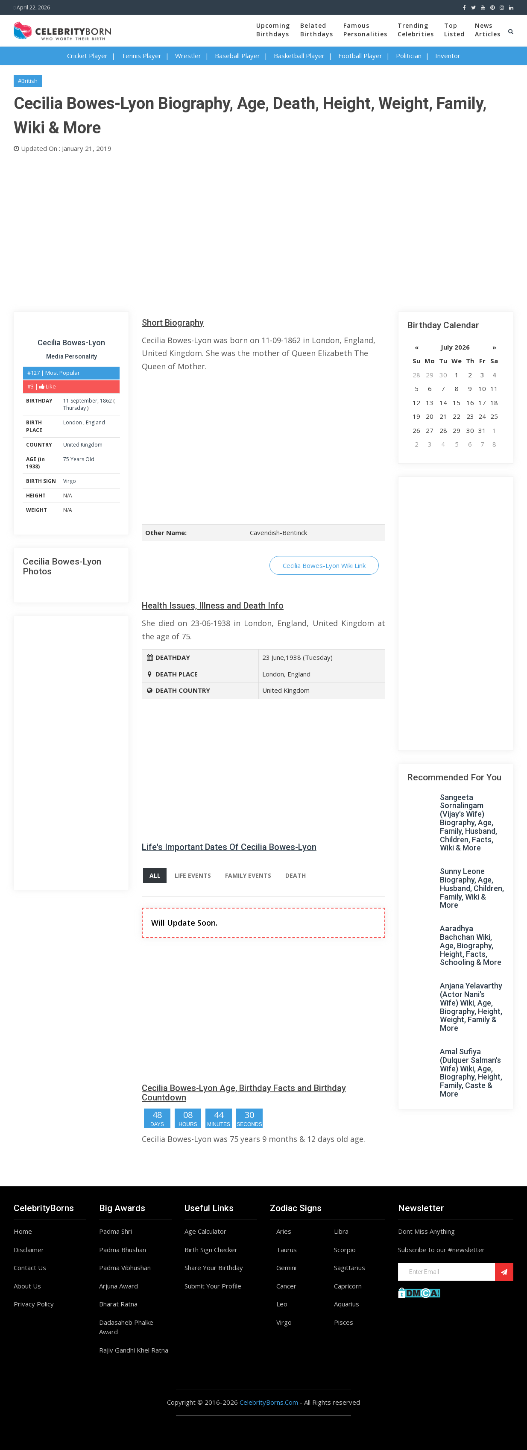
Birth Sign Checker (210, 1249)
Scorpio (345, 1249)
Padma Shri (115, 1231)
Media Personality (71, 356)
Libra (341, 1231)
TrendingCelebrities (416, 29)
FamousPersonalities (365, 29)
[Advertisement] (263, 230)
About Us (27, 1286)
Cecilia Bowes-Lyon (71, 342)
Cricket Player (87, 55)
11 (66, 400)
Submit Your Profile (212, 1286)
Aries (283, 1231)
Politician (409, 55)
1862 (106, 400)
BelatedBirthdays (316, 29)
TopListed (454, 29)
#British (28, 81)
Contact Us (30, 1267)
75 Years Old (78, 459)
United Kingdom (82, 444)
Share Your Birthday (213, 1267)
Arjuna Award (118, 1286)
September (83, 400)
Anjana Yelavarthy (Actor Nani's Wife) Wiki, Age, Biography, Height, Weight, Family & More (471, 1006)
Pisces (343, 1322)
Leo (281, 1304)
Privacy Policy (34, 1304)
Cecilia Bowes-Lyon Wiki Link (324, 565)
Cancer (286, 1286)
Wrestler (188, 55)
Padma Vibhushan (125, 1267)
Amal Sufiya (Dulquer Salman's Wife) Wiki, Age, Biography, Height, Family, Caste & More (471, 1072)
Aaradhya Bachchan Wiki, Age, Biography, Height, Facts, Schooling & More (470, 945)
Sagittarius (349, 1267)
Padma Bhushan (122, 1249)
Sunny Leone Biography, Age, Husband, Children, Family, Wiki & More (472, 888)
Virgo (69, 481)
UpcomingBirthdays (273, 29)
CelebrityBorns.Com (269, 1402)
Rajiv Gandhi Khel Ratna (133, 1350)
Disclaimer (29, 1249)
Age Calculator (205, 1231)
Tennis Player (141, 55)
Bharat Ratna (118, 1304)
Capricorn (348, 1286)
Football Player (360, 55)
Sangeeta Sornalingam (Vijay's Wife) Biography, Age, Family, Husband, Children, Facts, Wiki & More (468, 823)
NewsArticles (488, 29)
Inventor (447, 55)
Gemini (286, 1267)
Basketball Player (299, 55)
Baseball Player (237, 55)
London (73, 422)
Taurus (286, 1249)
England (95, 422)
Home (23, 1231)
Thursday (74, 408)
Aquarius (346, 1304)
